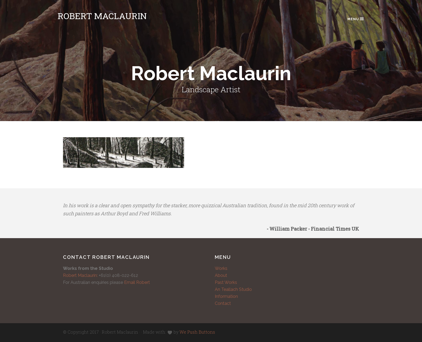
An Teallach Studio (233, 289)
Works (221, 268)
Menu (355, 19)
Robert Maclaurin (102, 16)
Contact (223, 303)
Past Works (226, 282)
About (221, 275)
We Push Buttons (197, 332)
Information (226, 296)
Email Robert (137, 282)
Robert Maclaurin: (80, 275)
